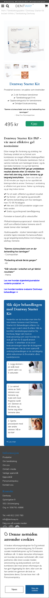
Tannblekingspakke (15, 10)
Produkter (7, 457)
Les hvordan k (10, 289)
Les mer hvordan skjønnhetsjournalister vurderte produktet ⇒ (22, 282)
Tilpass (14, 589)
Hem (3, 10)
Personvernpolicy (10, 481)
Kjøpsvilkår (7, 477)
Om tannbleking (10, 461)
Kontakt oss (8, 484)
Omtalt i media (9, 469)
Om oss (6, 465)
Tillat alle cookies (34, 589)
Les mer (11, 441)
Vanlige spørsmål (10, 473)
